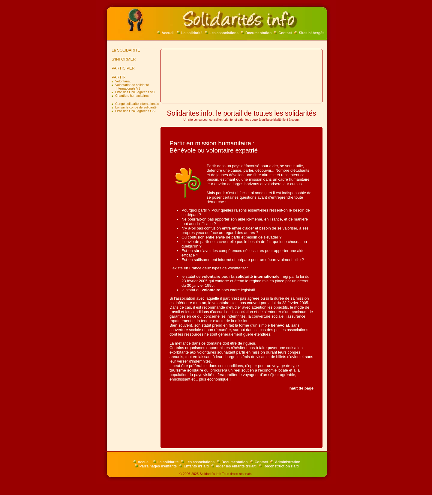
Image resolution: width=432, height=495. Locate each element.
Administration (285, 462)
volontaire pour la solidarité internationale (240, 276)
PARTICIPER (122, 68)
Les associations (221, 33)
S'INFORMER (123, 59)
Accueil (166, 33)
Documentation (256, 33)
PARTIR (117, 77)
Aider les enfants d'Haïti (233, 466)
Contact (283, 33)
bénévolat (280, 325)
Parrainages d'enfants (156, 466)
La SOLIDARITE (125, 50)
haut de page (302, 388)
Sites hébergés (309, 33)
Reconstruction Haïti (278, 466)
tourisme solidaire (186, 370)
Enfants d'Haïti (194, 466)
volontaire (211, 290)
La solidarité (189, 33)
